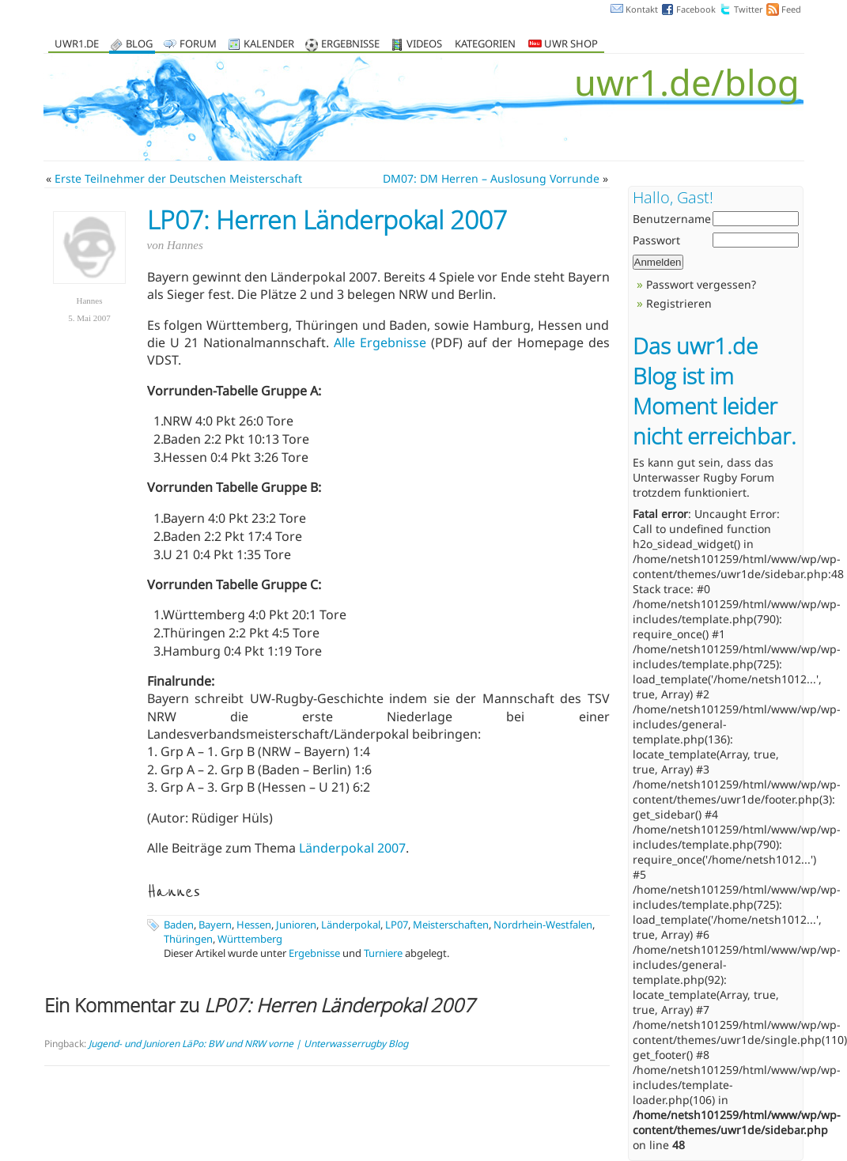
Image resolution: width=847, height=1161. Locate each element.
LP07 (396, 924)
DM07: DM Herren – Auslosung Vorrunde (491, 178)
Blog (139, 45)
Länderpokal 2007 (352, 848)
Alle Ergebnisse (380, 342)
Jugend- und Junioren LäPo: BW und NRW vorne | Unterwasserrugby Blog (248, 1043)
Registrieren (679, 303)
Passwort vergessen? (701, 284)
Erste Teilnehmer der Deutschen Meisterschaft (178, 178)
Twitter (748, 9)
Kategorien (485, 45)
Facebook (696, 9)
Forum (198, 45)
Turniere (383, 953)
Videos (424, 45)
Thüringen (188, 939)
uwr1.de (77, 45)
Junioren (296, 924)
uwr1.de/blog (687, 82)
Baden (179, 924)
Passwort (656, 240)
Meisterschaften (451, 924)
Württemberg (249, 939)
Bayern (215, 924)
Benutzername (672, 218)
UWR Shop (563, 45)
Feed (791, 9)
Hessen (253, 924)
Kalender (269, 45)
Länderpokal (350, 924)
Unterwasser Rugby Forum (703, 477)
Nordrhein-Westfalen (542, 924)
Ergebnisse (350, 45)
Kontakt (642, 9)
